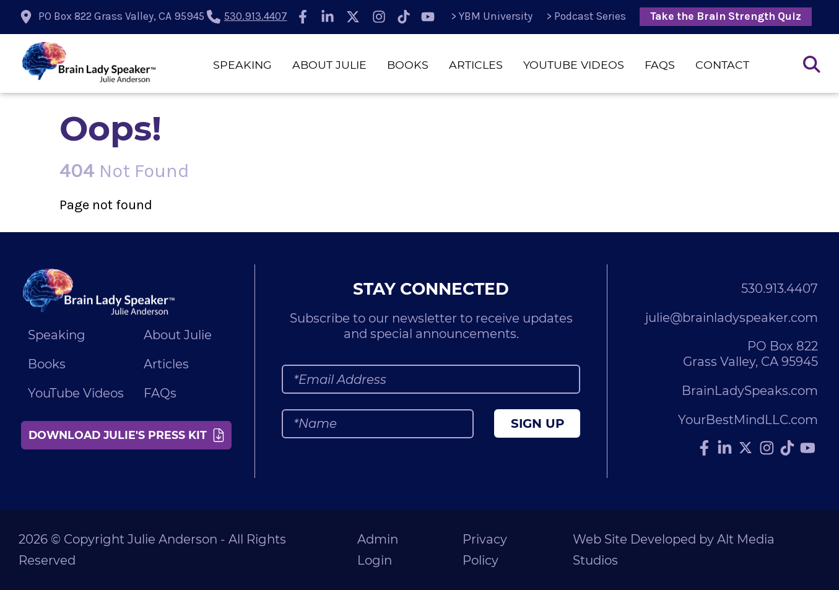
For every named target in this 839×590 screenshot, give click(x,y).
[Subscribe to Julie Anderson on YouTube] (428, 16)
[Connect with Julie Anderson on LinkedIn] (327, 16)
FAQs (660, 64)
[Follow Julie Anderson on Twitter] (353, 17)
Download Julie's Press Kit (127, 434)
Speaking (242, 64)
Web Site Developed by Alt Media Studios (674, 550)
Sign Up (537, 423)
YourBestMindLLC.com (748, 419)
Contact (722, 64)
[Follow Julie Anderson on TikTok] (403, 16)
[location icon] (112, 17)
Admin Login (377, 550)
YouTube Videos (573, 64)
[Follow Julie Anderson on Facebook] (302, 16)
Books (407, 64)
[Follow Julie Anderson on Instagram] (379, 16)
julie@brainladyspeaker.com (731, 317)
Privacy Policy (485, 550)
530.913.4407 (255, 16)
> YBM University (492, 16)
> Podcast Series (586, 16)
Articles (476, 64)
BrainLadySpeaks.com (750, 390)
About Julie (329, 64)
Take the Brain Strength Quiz (725, 16)
